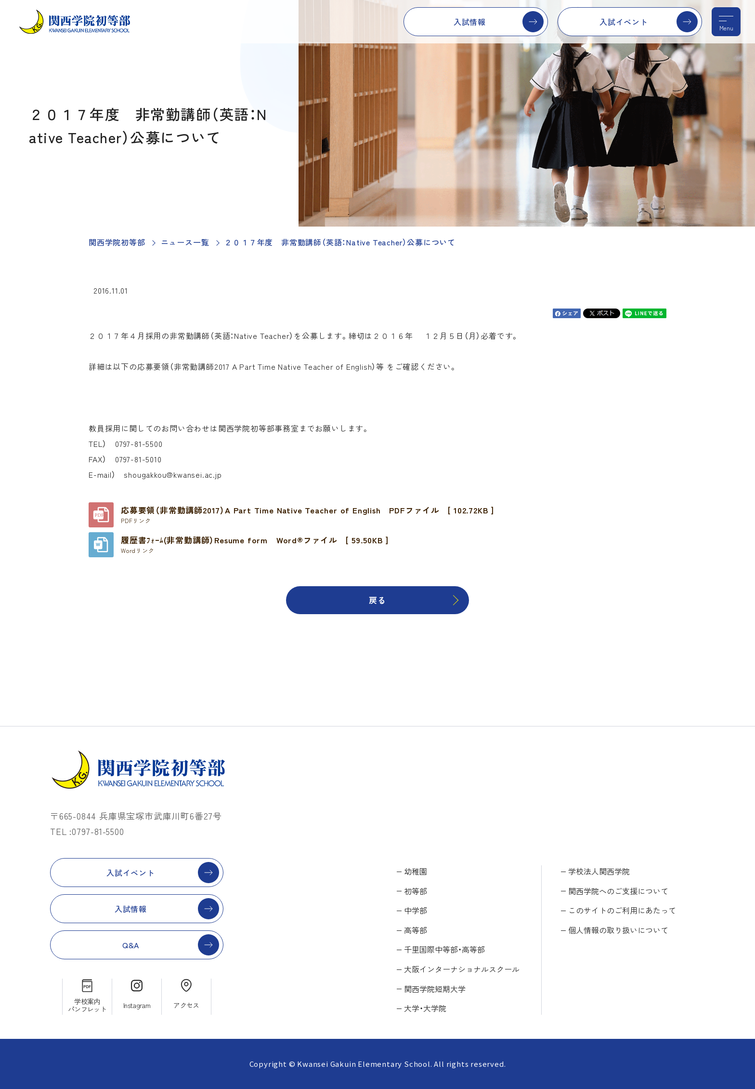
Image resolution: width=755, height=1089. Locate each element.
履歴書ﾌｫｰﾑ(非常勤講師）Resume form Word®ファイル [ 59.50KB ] (255, 544)
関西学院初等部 (117, 242)
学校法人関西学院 (599, 871)
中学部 (415, 910)
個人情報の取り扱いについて (618, 930)
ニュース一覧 (185, 242)
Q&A (130, 945)
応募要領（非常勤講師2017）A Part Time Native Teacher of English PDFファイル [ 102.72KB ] (307, 514)
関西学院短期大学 (435, 989)
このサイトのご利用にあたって (622, 910)
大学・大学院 (425, 1008)
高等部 (415, 930)
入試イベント (623, 21)
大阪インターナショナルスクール (462, 969)
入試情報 (470, 21)
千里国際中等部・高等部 (444, 949)
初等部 (415, 891)
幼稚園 (415, 871)
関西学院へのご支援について (618, 891)
